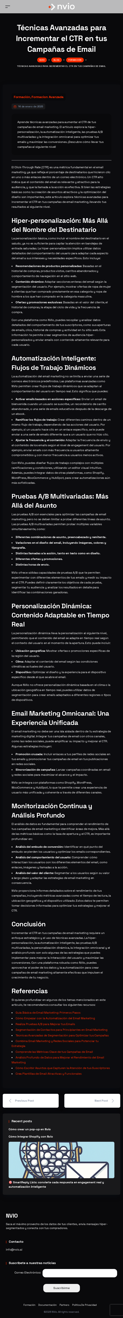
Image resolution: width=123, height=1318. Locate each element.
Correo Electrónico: (27, 1272)
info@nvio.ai (14, 1249)
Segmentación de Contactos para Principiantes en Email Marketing (61, 1030)
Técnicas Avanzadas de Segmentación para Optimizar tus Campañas (62, 1035)
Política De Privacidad (84, 1305)
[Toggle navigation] (7, 6)
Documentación (47, 1305)
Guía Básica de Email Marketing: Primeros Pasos (48, 1013)
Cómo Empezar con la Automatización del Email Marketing (55, 1018)
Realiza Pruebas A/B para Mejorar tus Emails (45, 1024)
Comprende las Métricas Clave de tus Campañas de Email (54, 1052)
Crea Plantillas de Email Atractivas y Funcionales (48, 1074)
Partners (64, 1305)
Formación (22, 97)
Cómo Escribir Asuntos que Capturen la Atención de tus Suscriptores (63, 1068)
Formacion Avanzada (47, 97)
